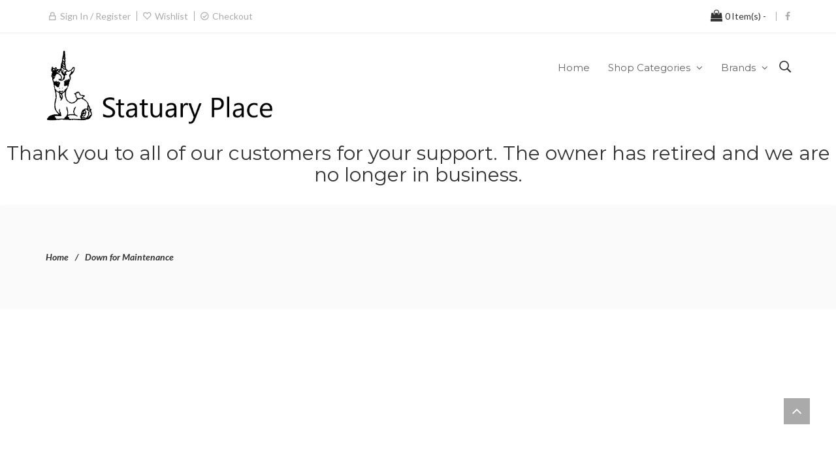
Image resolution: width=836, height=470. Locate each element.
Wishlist (171, 16)
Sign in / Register (95, 16)
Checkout (232, 16)
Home (57, 256)
